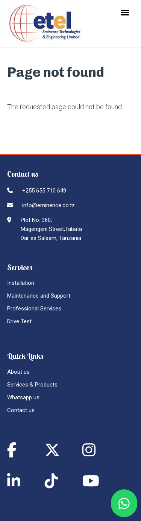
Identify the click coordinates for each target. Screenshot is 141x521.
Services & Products (32, 384)
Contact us (21, 410)
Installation (20, 283)
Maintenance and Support (38, 295)
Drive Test (19, 321)
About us (18, 371)
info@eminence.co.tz (48, 205)
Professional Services (34, 308)
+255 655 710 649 (44, 190)
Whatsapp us (23, 397)
